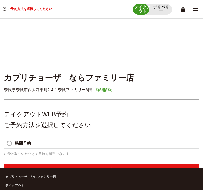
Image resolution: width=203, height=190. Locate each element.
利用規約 (13, 159)
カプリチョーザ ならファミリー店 (30, 62)
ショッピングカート (19, 77)
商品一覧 (109, 90)
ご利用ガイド (17, 133)
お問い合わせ (14, 153)
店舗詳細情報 (14, 90)
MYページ (110, 77)
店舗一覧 (11, 83)
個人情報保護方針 (20, 140)
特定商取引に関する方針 (24, 146)
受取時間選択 (112, 83)
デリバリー (13, 101)
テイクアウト (14, 71)
